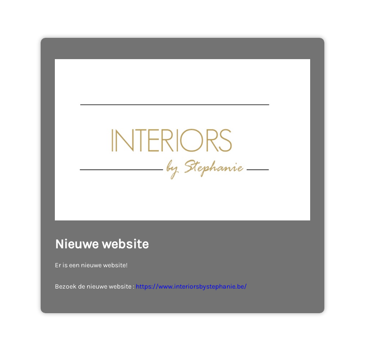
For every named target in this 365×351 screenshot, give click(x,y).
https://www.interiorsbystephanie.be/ (191, 286)
